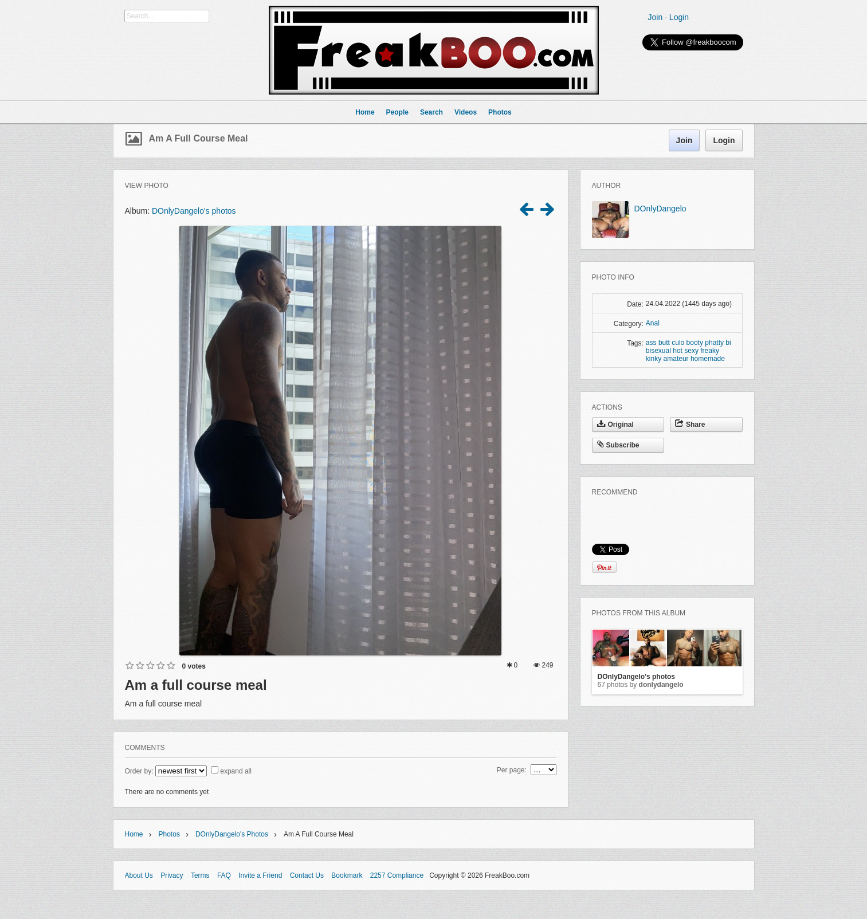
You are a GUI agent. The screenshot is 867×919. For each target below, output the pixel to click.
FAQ (224, 875)
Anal (653, 323)
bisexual (658, 351)
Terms (200, 875)
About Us (139, 875)
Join (655, 17)
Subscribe (618, 445)
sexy (691, 351)
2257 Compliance (396, 875)
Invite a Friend (260, 875)
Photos (169, 834)
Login (679, 17)
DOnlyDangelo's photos (194, 210)
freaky (709, 351)
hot (677, 351)
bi (728, 343)
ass (651, 343)
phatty (714, 343)
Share (690, 424)
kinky (653, 359)
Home (134, 834)
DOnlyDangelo (660, 208)
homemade (708, 359)
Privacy (171, 875)
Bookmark (346, 875)
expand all (236, 771)
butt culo (671, 343)
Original (615, 424)
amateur (676, 359)
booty (694, 343)
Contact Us (307, 875)
